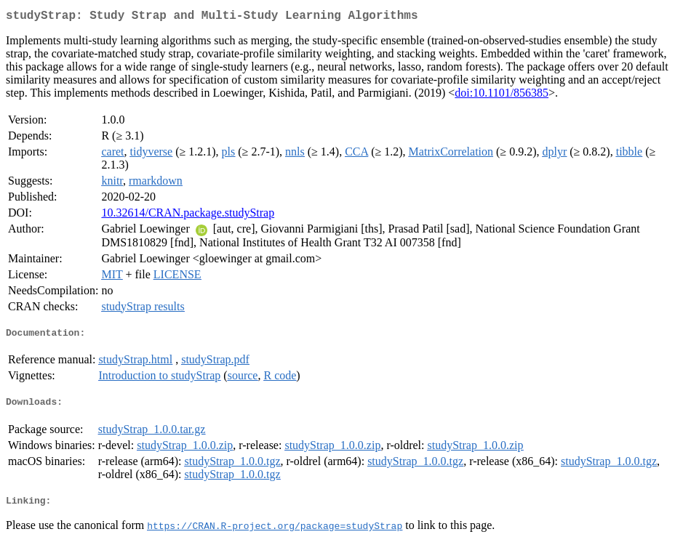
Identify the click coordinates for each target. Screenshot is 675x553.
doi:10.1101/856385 (501, 95)
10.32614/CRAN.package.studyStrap (187, 215)
